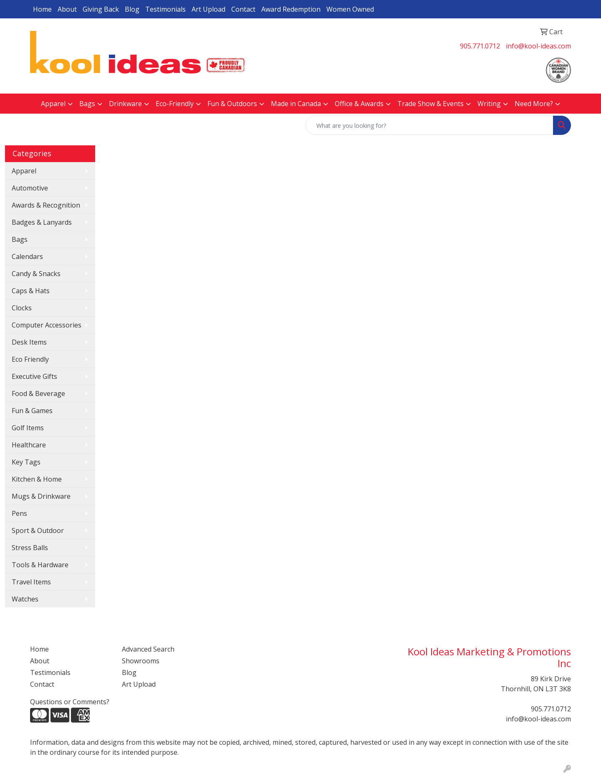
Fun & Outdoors (232, 103)
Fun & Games (32, 410)
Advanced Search (148, 649)
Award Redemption (291, 9)
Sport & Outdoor (38, 530)
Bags (87, 103)
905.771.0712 (480, 46)
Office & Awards (359, 103)
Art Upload (208, 9)
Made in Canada (296, 103)
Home (42, 9)
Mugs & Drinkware (41, 496)
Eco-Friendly (175, 103)
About (67, 9)
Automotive (30, 188)
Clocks (22, 307)
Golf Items (28, 427)
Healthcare (29, 444)
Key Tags (26, 462)
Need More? (534, 103)
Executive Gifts (34, 376)
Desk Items (29, 342)
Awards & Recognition (46, 205)
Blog (132, 9)
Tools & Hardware (40, 564)
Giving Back (101, 9)
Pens (19, 513)
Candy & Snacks (36, 273)
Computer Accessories (46, 325)
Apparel (53, 103)
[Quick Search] (429, 125)
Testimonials (165, 9)
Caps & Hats (31, 290)
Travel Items (31, 581)
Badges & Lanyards (42, 222)
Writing (489, 103)
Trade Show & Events (430, 103)
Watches (25, 599)
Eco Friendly (30, 359)
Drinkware (125, 103)
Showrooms (140, 660)
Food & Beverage (38, 393)
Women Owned (350, 9)
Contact (243, 9)
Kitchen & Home (37, 479)
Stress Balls (30, 547)
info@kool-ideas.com (538, 46)
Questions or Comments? (69, 701)
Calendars (27, 256)
